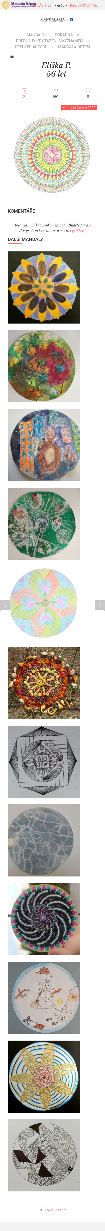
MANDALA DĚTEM (74, 47)
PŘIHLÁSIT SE (41, 5)
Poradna (64, 35)
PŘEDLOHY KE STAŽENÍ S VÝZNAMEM (49, 41)
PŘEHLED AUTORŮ (31, 47)
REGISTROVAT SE (83, 5)
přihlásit (79, 230)
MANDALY (36, 35)
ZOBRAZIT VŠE (52, 1210)
